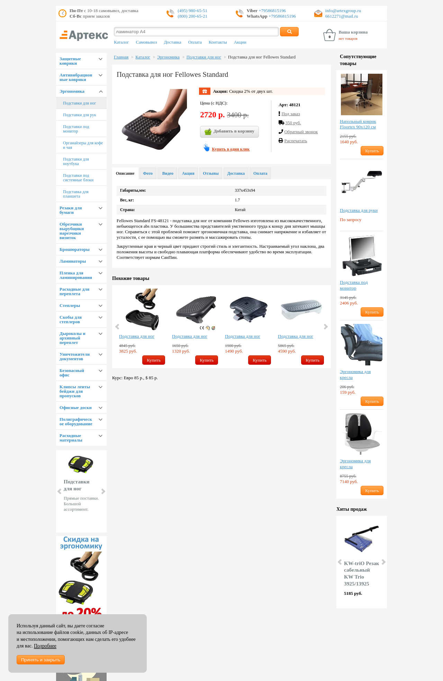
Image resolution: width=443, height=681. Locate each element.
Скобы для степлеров (71, 319)
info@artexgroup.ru (343, 10)
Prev (59, 491)
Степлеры (70, 305)
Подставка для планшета (76, 194)
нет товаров (348, 38)
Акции (240, 42)
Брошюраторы (75, 249)
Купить (154, 360)
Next (102, 491)
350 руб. (293, 122)
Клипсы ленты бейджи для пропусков (75, 391)
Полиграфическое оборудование (76, 421)
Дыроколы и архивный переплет (72, 338)
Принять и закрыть (40, 659)
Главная (121, 57)
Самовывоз (146, 42)
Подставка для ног (136, 336)
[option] (142, 327)
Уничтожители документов (75, 356)
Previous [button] (117, 326)
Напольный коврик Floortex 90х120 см (358, 124)
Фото (148, 173)
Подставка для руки (359, 210)
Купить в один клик (231, 149)
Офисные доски (76, 407)
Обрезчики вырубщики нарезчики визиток (72, 230)
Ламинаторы (73, 261)
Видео (167, 173)
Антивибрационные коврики (76, 77)
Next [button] (325, 326)
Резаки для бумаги (71, 210)
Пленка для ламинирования (76, 275)
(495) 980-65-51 (192, 10)
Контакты (218, 42)
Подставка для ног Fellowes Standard (262, 57)
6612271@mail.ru (341, 16)
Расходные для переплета (74, 291)
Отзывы (210, 173)
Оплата (195, 42)
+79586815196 (271, 10)
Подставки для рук (79, 114)
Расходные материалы (71, 438)
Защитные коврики (70, 61)
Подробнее (45, 645)
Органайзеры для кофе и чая (83, 145)
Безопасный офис (72, 373)
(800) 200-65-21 (192, 16)
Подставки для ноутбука (76, 161)
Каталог (121, 42)
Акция (188, 173)
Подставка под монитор (354, 285)
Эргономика (72, 91)
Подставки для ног (79, 103)
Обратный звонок (301, 131)
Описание (125, 173)
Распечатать (295, 140)
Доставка (172, 42)
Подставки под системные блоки (78, 177)
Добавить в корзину (229, 131)
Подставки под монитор (76, 129)
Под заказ (290, 113)
